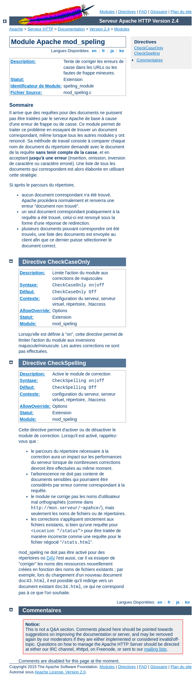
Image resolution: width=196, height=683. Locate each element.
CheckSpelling (147, 53)
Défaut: (27, 291)
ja (112, 50)
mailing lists (155, 649)
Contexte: (30, 298)
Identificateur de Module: (36, 85)
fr (103, 50)
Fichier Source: (26, 92)
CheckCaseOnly (148, 48)
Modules (107, 11)
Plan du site (181, 11)
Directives (127, 11)
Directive (34, 262)
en (94, 50)
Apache (16, 29)
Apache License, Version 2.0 (60, 672)
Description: (23, 61)
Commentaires (150, 60)
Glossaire (159, 11)
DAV (50, 557)
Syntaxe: (29, 284)
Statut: (17, 79)
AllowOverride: (35, 310)
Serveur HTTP (40, 29)
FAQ (143, 11)
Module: (28, 323)
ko (121, 50)
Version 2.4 (99, 29)
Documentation (71, 29)
